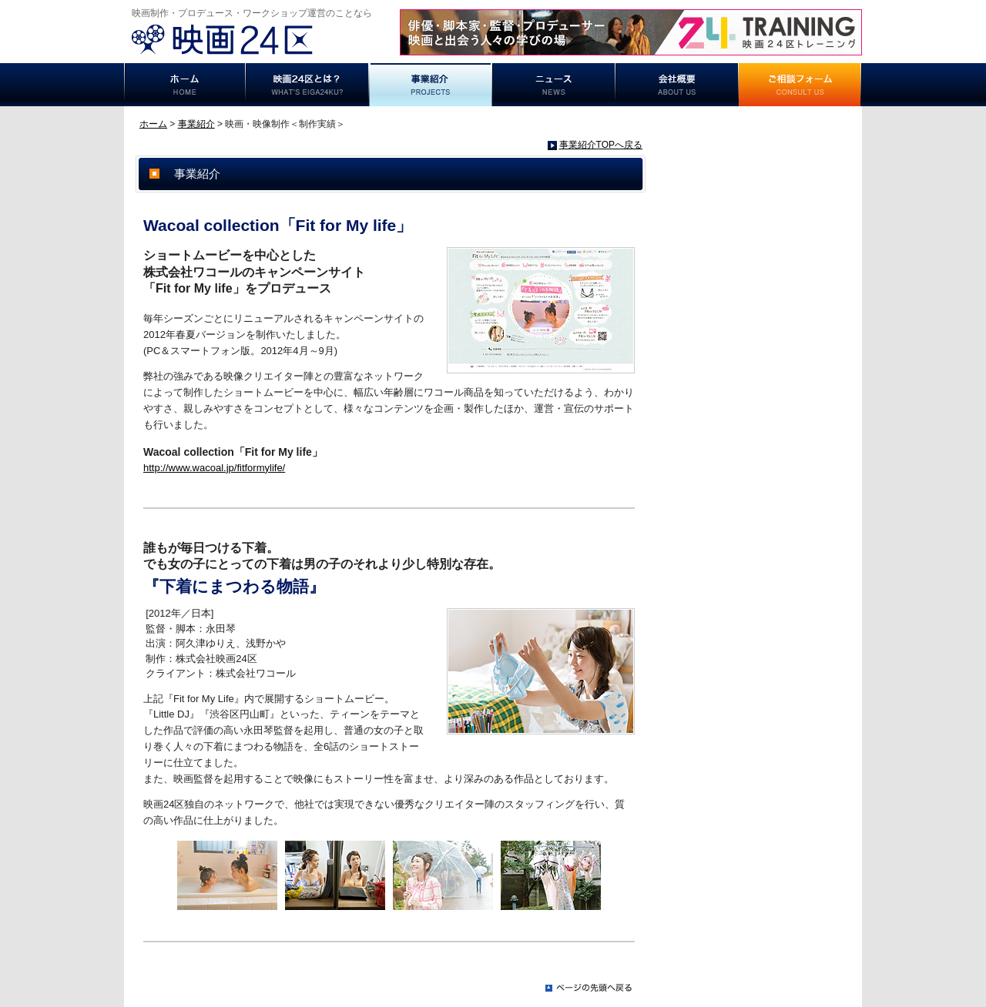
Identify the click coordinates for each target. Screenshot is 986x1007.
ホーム (185, 84)
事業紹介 (430, 84)
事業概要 (677, 84)
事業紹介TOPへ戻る (600, 144)
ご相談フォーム (800, 84)
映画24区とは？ (307, 84)
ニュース (553, 84)
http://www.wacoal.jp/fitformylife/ (214, 467)
